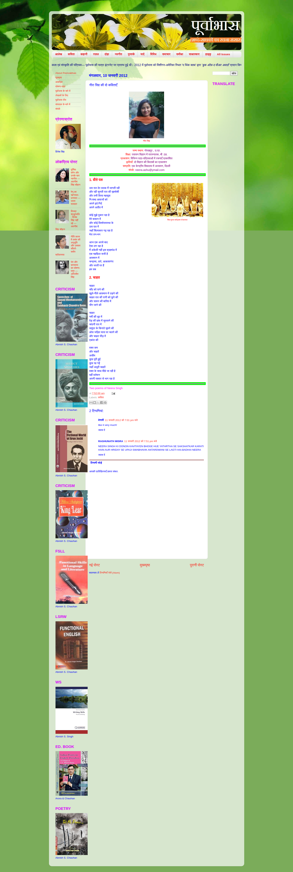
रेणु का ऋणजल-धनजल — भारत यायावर (75, 197)
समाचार (166, 54)
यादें (142, 54)
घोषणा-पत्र (60, 86)
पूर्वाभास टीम (60, 99)
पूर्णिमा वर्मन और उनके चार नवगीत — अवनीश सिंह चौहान (75, 177)
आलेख (58, 54)
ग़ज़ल (96, 54)
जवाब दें (101, 430)
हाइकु (208, 54)
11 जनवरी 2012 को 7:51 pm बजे (140, 441)
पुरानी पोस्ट (197, 565)
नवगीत (118, 54)
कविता (71, 54)
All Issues (223, 54)
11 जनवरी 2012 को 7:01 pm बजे (121, 420)
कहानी (84, 54)
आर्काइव (59, 82)
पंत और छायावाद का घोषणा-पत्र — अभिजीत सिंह (75, 269)
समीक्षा (179, 54)
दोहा (107, 54)
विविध (153, 54)
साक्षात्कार (194, 54)
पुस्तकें (131, 54)
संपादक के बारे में (62, 104)
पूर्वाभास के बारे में (62, 91)
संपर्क (57, 108)
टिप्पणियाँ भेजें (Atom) (110, 572)
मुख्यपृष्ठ (145, 565)
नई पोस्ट (94, 565)
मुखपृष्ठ (58, 77)
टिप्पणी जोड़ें (96, 462)
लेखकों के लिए (61, 95)
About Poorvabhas (65, 73)
